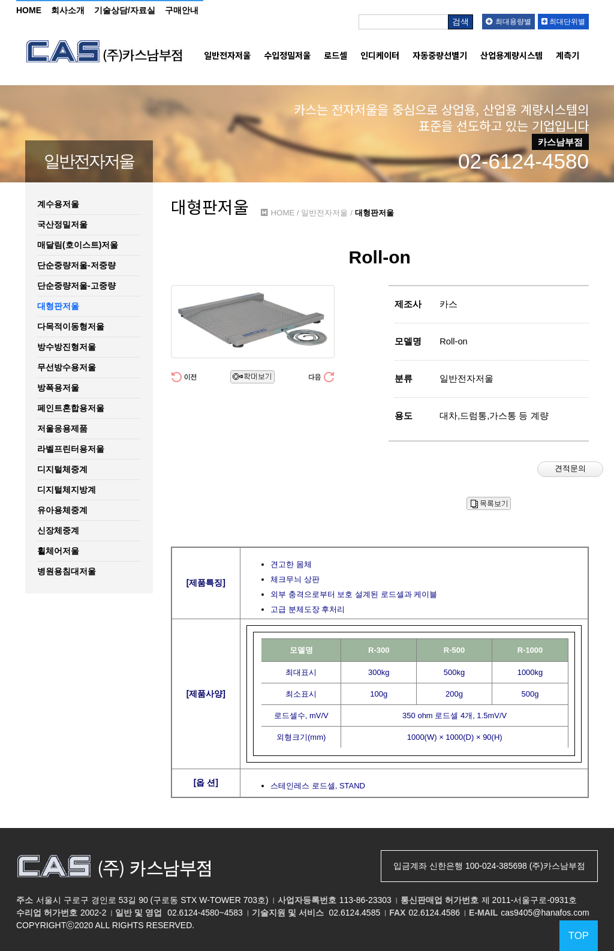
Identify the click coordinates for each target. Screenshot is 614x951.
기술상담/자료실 (124, 10)
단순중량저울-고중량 (76, 285)
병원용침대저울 (66, 571)
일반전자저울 (227, 55)
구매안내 (181, 10)
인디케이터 (379, 55)
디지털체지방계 (66, 489)
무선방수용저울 (66, 367)
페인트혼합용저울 (70, 408)
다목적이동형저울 (70, 326)
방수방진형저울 (66, 347)
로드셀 (335, 55)
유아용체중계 (62, 510)
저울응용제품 (62, 428)
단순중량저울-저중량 (76, 265)
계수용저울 (58, 204)
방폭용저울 (58, 387)
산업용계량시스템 (511, 55)
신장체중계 (58, 530)
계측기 (567, 55)
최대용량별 (508, 21)
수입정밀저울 (287, 55)
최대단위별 (563, 21)
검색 (460, 21)
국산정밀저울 (62, 224)
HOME (28, 10)
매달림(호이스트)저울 (77, 245)
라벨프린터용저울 (70, 449)
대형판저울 (58, 306)
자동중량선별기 (440, 55)
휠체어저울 (58, 551)
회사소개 (68, 10)
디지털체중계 (62, 469)
